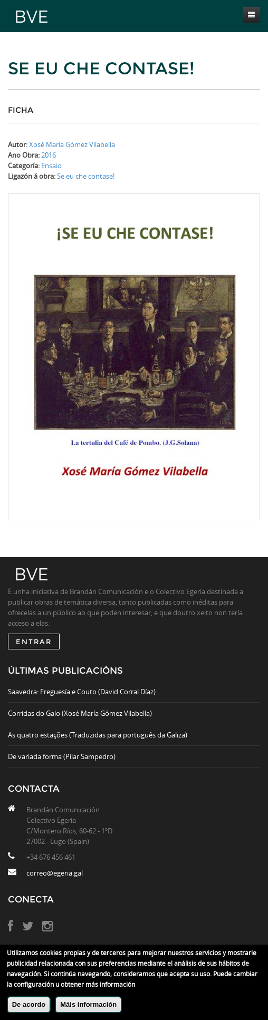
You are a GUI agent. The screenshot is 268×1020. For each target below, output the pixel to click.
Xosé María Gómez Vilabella (72, 144)
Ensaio (51, 165)
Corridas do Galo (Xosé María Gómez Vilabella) (80, 713)
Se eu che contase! (85, 176)
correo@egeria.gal (54, 873)
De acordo (29, 1004)
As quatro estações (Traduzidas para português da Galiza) (97, 735)
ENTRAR (34, 641)
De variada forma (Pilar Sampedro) (62, 756)
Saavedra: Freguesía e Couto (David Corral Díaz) (82, 691)
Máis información (88, 1004)
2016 (48, 155)
